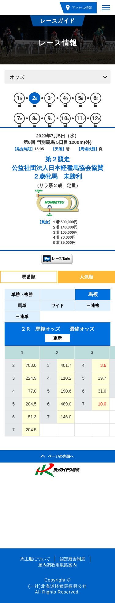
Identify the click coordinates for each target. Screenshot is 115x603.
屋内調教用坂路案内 (57, 565)
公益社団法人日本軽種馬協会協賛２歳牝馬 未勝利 (57, 172)
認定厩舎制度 (72, 558)
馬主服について (35, 558)
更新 (57, 338)
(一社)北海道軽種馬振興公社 (57, 586)
